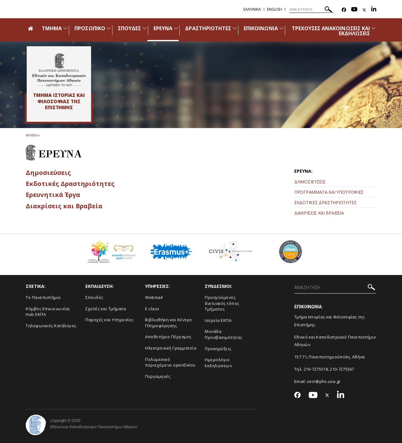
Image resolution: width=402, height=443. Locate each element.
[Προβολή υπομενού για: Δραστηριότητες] (234, 28)
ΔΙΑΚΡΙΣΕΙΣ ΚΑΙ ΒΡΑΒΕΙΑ (319, 213)
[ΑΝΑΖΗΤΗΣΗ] (312, 9)
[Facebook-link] (344, 10)
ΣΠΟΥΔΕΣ (129, 28)
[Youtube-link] (354, 10)
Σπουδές (94, 297)
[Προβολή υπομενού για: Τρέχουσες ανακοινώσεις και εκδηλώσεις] (373, 28)
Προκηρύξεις (218, 348)
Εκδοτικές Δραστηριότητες (72, 183)
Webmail (154, 297)
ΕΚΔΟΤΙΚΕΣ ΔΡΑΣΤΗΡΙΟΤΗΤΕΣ (325, 202)
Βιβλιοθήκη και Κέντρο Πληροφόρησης (168, 322)
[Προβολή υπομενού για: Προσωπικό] (108, 28)
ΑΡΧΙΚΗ (31, 135)
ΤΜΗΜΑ (52, 28)
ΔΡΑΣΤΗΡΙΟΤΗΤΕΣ (208, 28)
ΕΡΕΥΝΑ (163, 28)
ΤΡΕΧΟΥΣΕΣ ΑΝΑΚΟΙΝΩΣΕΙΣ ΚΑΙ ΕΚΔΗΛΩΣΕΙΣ (331, 31)
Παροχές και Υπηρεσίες (109, 319)
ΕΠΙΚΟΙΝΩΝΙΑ (261, 28)
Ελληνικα (252, 9)
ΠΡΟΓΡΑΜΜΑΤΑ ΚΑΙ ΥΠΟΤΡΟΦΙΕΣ (329, 192)
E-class (152, 308)
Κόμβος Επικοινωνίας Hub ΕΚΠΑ (48, 311)
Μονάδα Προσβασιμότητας (223, 334)
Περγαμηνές (157, 376)
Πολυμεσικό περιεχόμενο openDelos (170, 362)
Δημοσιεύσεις (49, 172)
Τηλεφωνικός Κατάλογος (51, 325)
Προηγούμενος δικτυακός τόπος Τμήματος (222, 303)
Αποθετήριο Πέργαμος (168, 336)
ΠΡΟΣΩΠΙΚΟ (89, 28)
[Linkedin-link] (373, 10)
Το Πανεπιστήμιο (43, 297)
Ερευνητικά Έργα (54, 194)
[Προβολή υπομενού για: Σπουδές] (144, 28)
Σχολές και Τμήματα (105, 308)
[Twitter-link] (364, 10)
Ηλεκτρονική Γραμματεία (170, 348)
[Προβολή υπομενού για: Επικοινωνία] (281, 28)
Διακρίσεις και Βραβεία (66, 205)
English (274, 9)
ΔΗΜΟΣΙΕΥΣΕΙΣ (309, 182)
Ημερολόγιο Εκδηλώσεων (218, 362)
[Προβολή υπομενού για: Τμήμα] (65, 28)
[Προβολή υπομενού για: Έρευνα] (175, 28)
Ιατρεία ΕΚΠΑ (218, 320)
